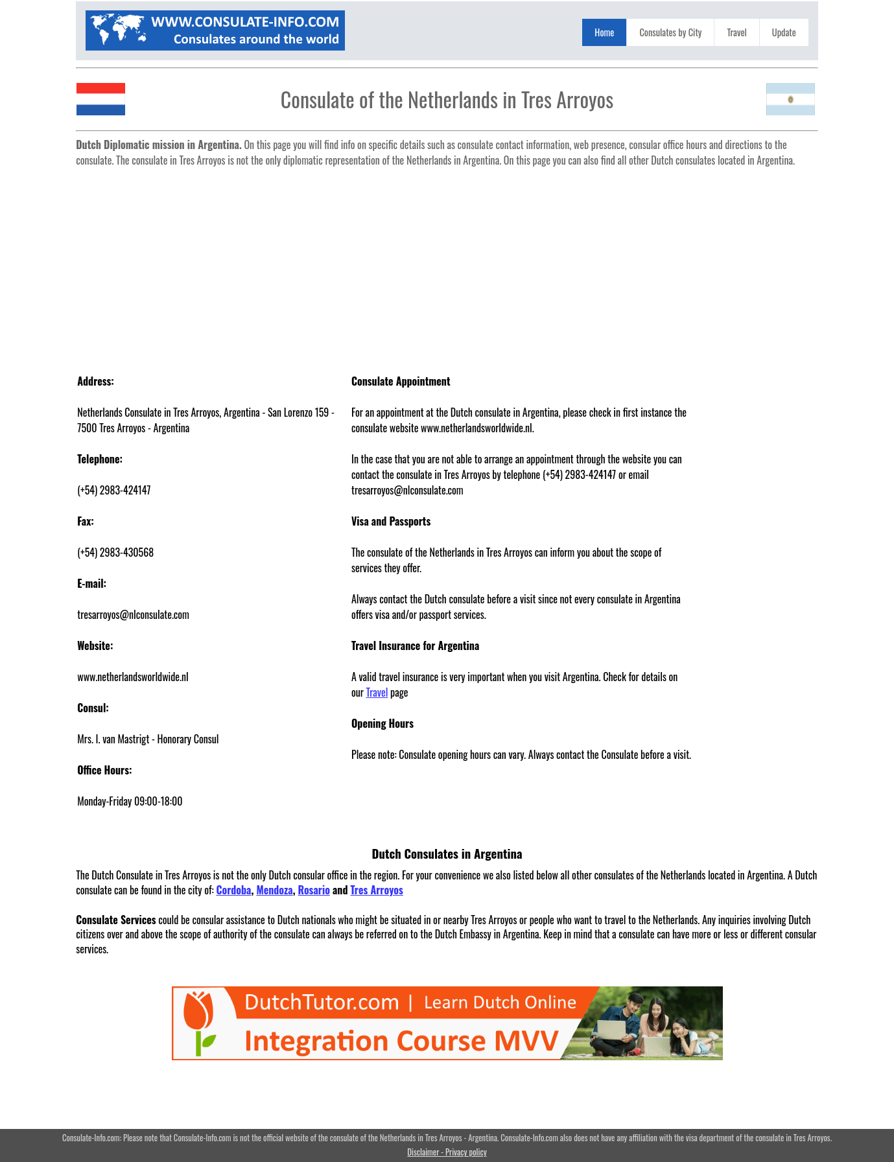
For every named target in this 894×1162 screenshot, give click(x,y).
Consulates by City (670, 32)
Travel (736, 32)
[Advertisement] (447, 263)
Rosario (314, 890)
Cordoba (233, 890)
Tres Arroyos (377, 890)
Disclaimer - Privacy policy (446, 1152)
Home (604, 32)
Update (784, 32)
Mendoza (274, 890)
